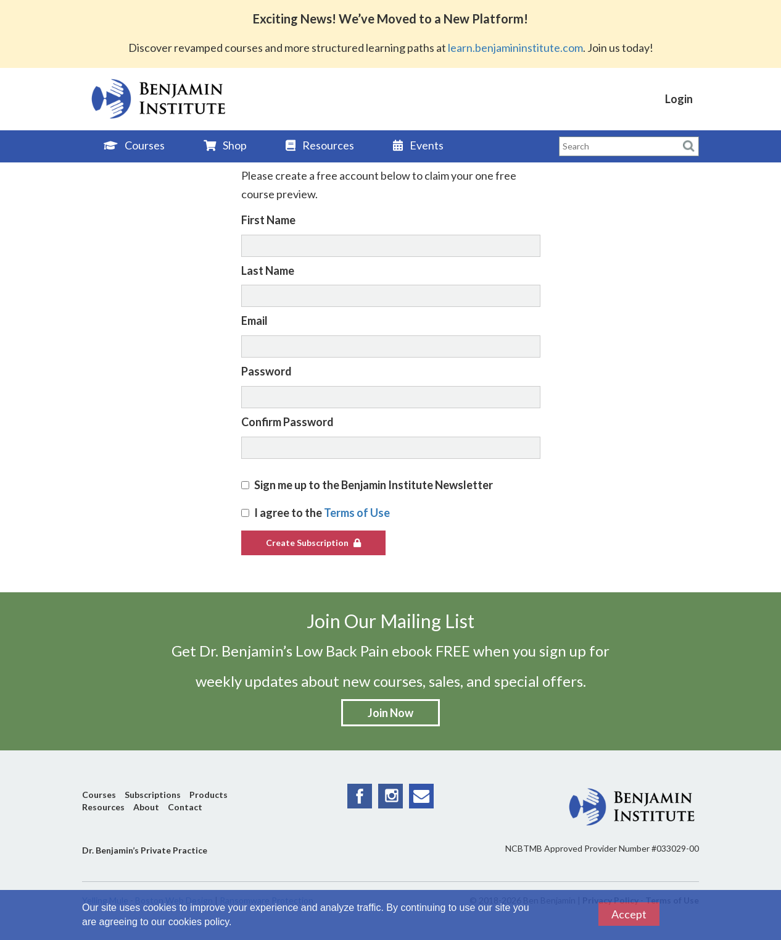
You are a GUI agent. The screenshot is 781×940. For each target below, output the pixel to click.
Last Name (267, 270)
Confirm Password (287, 422)
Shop (225, 145)
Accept (629, 914)
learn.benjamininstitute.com (515, 47)
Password (266, 371)
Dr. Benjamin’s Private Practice (144, 850)
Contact (185, 807)
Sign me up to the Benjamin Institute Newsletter (367, 485)
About (146, 807)
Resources (320, 145)
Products (208, 794)
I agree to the (315, 512)
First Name (268, 220)
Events (418, 145)
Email (254, 320)
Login (679, 99)
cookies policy (198, 922)
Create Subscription (313, 542)
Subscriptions (153, 794)
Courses (134, 145)
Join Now (390, 713)
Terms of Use (357, 512)
